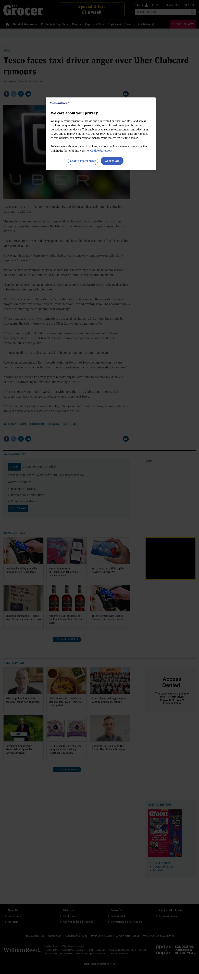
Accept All (112, 161)
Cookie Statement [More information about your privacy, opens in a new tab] (101, 150)
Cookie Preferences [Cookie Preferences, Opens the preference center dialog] (83, 161)
